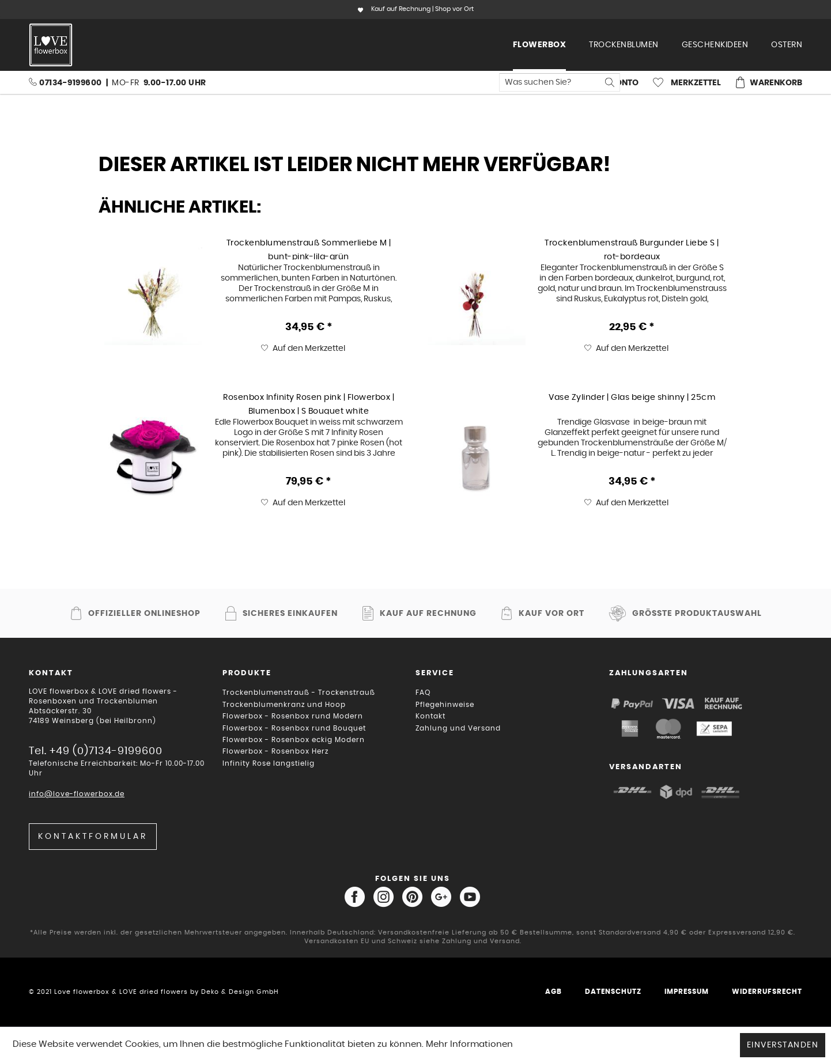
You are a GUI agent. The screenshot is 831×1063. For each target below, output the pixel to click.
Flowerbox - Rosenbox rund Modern (292, 716)
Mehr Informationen (469, 1044)
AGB (553, 991)
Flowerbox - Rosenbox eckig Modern (293, 739)
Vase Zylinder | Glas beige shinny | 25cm (632, 398)
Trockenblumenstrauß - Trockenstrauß (298, 692)
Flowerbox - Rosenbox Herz (275, 751)
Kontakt (430, 716)
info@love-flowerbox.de (76, 793)
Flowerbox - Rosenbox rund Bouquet (294, 728)
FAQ (423, 692)
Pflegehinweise (445, 704)
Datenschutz (613, 991)
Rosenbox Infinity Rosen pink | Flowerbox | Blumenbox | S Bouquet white (308, 404)
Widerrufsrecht (767, 991)
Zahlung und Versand (458, 728)
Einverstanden (783, 1045)
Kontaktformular (93, 837)
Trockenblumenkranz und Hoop (284, 704)
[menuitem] (539, 45)
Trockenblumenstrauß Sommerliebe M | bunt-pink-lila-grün (308, 249)
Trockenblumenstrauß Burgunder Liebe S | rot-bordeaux (632, 249)
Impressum (686, 991)
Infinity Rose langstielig (268, 763)
